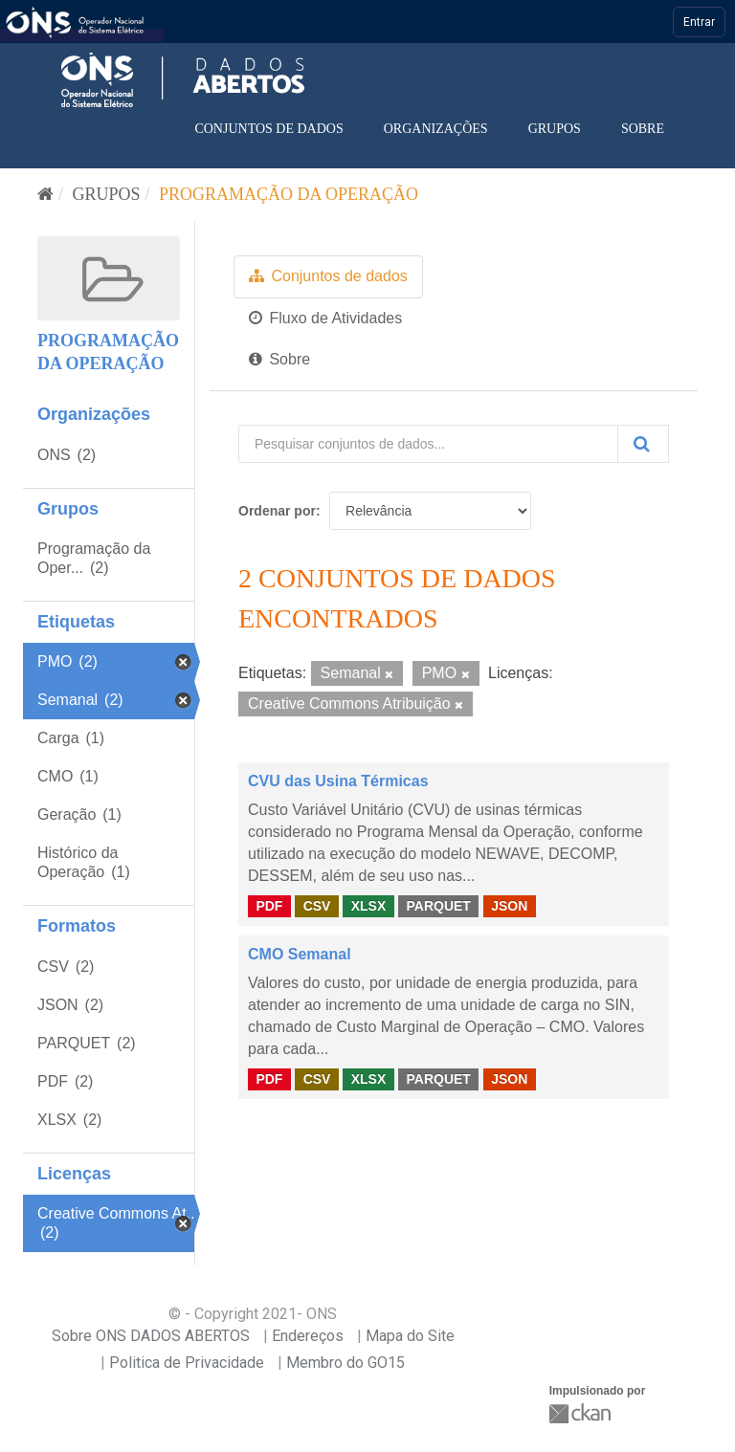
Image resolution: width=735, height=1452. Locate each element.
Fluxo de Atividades (325, 318)
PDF (269, 905)
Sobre (642, 128)
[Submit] (643, 444)
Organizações (436, 128)
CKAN (581, 1413)
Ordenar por (277, 510)
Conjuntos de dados (268, 128)
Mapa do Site (410, 1336)
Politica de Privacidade (186, 1362)
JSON (509, 905)
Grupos (554, 128)
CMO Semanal (299, 954)
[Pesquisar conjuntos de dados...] (428, 444)
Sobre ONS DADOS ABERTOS (151, 1336)
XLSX (369, 905)
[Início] (45, 194)
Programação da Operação (288, 194)
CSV (317, 905)
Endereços (308, 1336)
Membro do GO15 (345, 1362)
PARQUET (438, 905)
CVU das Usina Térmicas (338, 781)
